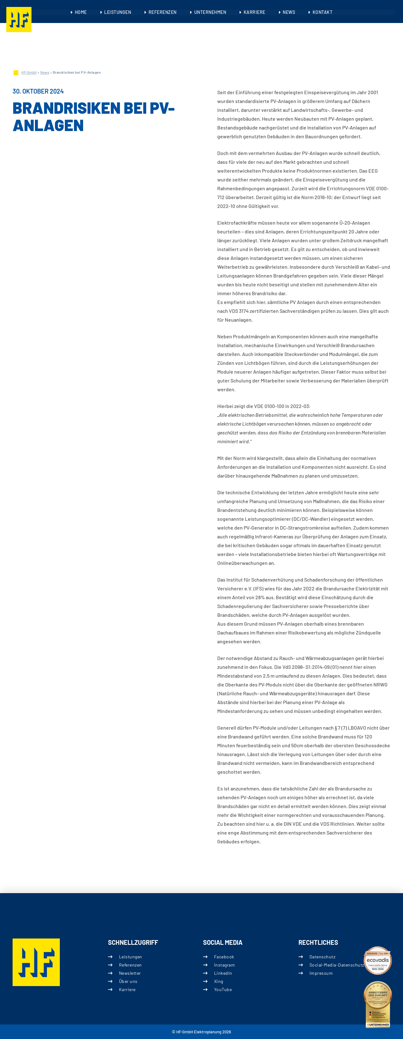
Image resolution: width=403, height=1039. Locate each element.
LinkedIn (223, 973)
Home (82, 12)
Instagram (224, 964)
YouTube (223, 989)
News (288, 12)
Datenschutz (322, 956)
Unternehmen (210, 12)
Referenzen (163, 12)
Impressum (321, 973)
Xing (218, 981)
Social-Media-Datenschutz (336, 964)
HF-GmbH (29, 72)
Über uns (128, 981)
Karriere (254, 12)
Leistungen (118, 12)
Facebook (224, 956)
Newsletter (130, 973)
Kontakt (322, 12)
